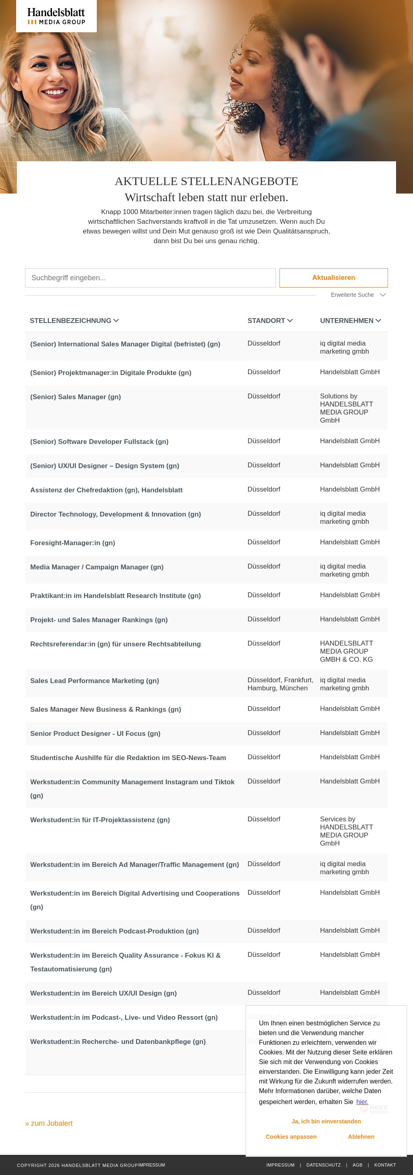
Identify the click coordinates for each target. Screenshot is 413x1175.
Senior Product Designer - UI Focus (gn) (95, 734)
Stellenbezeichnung (74, 321)
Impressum (280, 1164)
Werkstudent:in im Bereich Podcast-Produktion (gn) (114, 931)
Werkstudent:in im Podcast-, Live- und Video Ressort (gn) (124, 1017)
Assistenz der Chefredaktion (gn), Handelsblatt (106, 490)
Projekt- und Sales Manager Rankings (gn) (99, 620)
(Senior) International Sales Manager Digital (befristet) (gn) (125, 344)
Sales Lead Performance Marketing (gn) (94, 681)
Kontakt (385, 1164)
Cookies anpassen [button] (291, 1136)
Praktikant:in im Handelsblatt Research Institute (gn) (115, 596)
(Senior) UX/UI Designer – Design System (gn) (104, 466)
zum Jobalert (52, 1123)
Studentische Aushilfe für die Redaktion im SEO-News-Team (128, 758)
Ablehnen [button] (361, 1136)
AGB (357, 1164)
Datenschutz (324, 1164)
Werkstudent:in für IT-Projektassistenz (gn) (100, 820)
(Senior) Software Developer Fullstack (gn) (99, 442)
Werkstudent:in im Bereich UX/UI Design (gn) (103, 993)
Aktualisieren (333, 277)
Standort (270, 321)
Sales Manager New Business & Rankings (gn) (105, 709)
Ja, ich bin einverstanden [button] (326, 1121)
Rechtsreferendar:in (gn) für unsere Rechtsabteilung (115, 644)
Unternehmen (350, 321)
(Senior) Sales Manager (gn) (75, 397)
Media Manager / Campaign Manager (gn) (97, 567)
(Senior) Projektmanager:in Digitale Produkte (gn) (111, 373)
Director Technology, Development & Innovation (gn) (115, 514)
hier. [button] (363, 1101)
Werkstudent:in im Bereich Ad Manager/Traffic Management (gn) (134, 865)
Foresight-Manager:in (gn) (72, 543)
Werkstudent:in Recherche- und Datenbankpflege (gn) (118, 1042)
